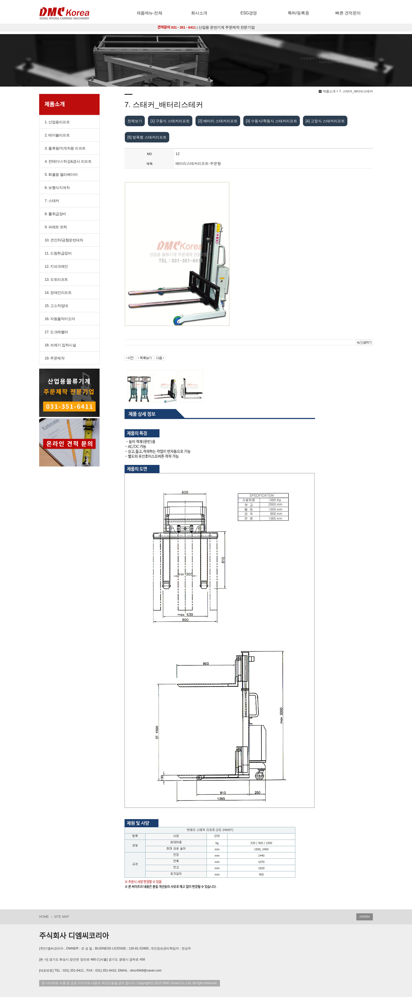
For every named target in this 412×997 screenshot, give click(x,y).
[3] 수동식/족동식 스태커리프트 (271, 121)
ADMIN (364, 917)
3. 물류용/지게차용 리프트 (65, 148)
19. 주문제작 (54, 358)
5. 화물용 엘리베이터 (61, 174)
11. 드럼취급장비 (58, 253)
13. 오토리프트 (56, 279)
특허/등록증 (298, 13)
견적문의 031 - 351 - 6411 (176, 27)
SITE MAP (61, 917)
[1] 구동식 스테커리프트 (170, 121)
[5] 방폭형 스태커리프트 (147, 137)
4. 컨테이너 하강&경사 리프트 (68, 161)
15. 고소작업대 (56, 306)
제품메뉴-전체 (149, 13)
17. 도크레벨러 (56, 332)
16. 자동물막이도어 (60, 319)
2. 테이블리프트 (57, 135)
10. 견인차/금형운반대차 (64, 240)
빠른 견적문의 (348, 13)
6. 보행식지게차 (57, 187)
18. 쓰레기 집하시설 (60, 345)
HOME (44, 917)
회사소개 (199, 13)
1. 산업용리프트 (57, 122)
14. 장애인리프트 (58, 292)
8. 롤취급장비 (55, 214)
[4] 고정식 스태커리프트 (325, 121)
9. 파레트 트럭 (56, 227)
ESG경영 (248, 13)
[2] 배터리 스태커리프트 (217, 121)
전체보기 (134, 121)
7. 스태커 (52, 201)
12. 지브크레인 (56, 266)
